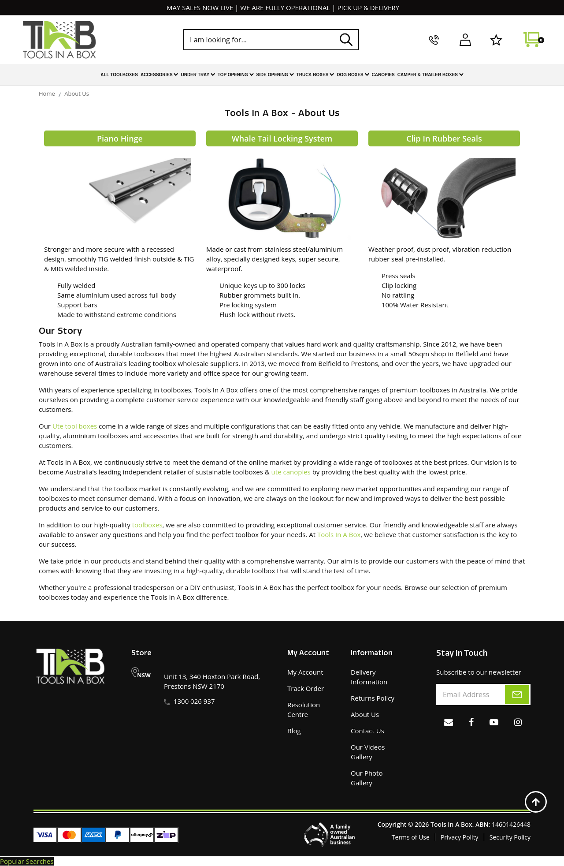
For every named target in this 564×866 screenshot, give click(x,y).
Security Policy (510, 837)
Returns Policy (372, 698)
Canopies (383, 74)
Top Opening (236, 75)
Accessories (159, 75)
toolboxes (147, 524)
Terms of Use (411, 837)
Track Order (305, 688)
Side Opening (275, 75)
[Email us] (448, 722)
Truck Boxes (315, 75)
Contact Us (367, 730)
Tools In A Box (338, 534)
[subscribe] (517, 694)
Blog (294, 730)
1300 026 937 (194, 701)
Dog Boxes (353, 75)
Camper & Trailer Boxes (430, 75)
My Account (305, 672)
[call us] (433, 40)
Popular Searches (27, 861)
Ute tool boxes (74, 426)
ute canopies (291, 471)
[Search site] (346, 39)
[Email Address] (483, 694)
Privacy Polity (460, 837)
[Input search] (271, 39)
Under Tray (198, 75)
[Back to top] (536, 802)
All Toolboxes (119, 74)
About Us (365, 714)
